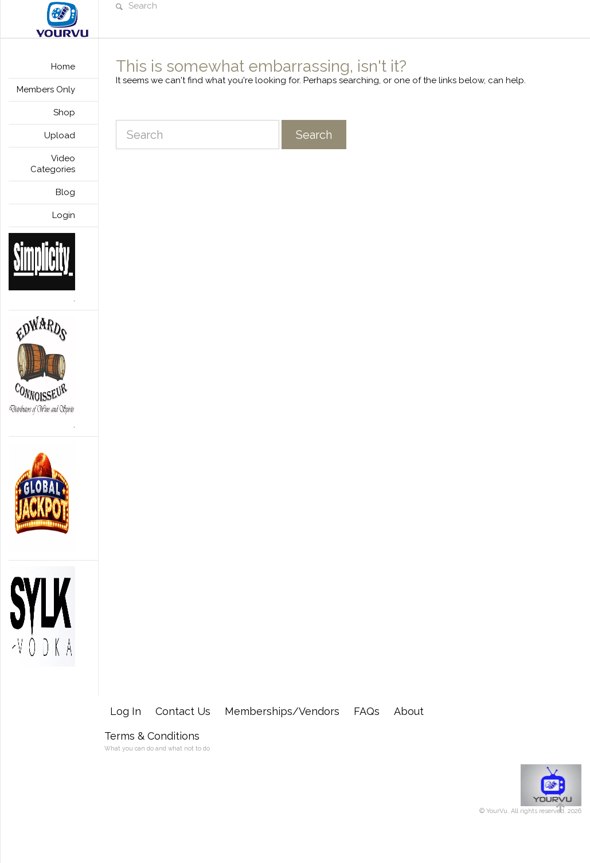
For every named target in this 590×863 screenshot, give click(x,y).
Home (63, 66)
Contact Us (182, 711)
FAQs (367, 711)
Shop (64, 112)
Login (63, 215)
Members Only (46, 89)
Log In (125, 711)
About (409, 711)
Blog (65, 192)
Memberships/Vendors (282, 711)
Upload (59, 135)
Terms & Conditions (152, 736)
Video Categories (52, 163)
